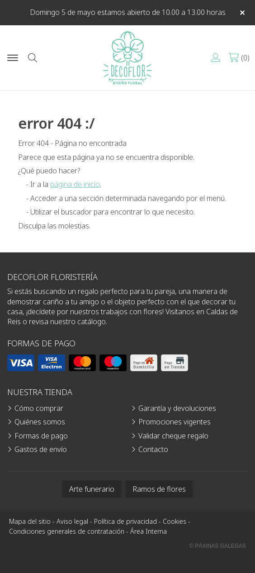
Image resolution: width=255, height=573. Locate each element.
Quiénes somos (39, 422)
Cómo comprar (38, 408)
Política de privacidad (125, 521)
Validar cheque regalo (173, 436)
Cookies (174, 521)
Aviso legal (72, 521)
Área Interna (148, 531)
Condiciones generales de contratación (66, 531)
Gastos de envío (40, 449)
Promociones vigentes (174, 422)
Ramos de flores (159, 489)
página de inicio (75, 184)
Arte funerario (91, 489)
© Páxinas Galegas (217, 546)
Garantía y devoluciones (177, 408)
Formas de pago (41, 436)
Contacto (153, 449)
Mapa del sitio (30, 521)
